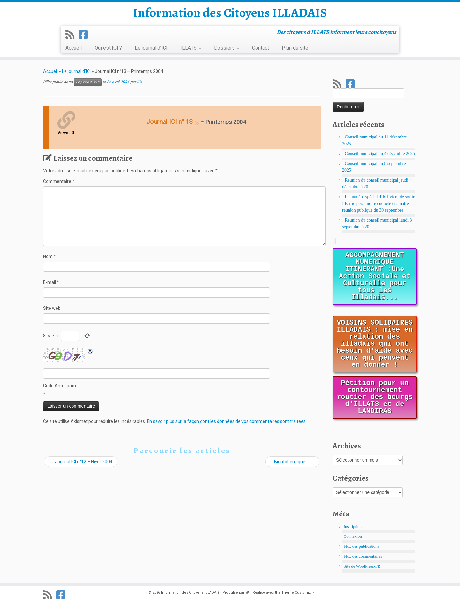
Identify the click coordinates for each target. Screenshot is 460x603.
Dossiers (226, 48)
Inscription (353, 526)
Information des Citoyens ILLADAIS (230, 12)
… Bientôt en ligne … (292, 461)
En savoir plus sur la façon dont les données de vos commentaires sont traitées (226, 421)
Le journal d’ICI (151, 48)
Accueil (73, 48)
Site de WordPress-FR (362, 566)
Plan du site (295, 48)
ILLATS (190, 48)
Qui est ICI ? (108, 48)
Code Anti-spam (59, 385)
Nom (49, 256)
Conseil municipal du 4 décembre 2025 (380, 153)
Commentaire (58, 181)
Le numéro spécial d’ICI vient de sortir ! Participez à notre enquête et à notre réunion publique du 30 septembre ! (378, 203)
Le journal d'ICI (76, 71)
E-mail (51, 282)
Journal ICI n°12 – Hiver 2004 (81, 461)
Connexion (353, 536)
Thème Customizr (296, 593)
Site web (52, 308)
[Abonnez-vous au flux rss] (72, 35)
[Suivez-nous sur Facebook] (85, 35)
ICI (139, 82)
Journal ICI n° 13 (169, 122)
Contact (260, 48)
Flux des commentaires (363, 556)
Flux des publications (361, 546)
